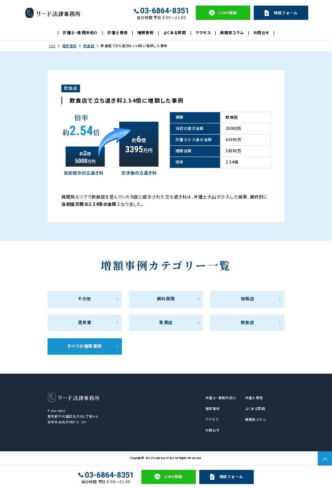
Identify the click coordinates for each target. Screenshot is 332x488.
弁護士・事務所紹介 (80, 32)
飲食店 (88, 45)
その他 (84, 299)
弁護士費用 (117, 32)
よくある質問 (174, 32)
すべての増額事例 (84, 346)
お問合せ (261, 32)
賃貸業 (84, 322)
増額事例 (145, 32)
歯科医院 (166, 299)
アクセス (203, 32)
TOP (51, 45)
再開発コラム (232, 32)
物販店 (247, 299)
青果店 (165, 322)
